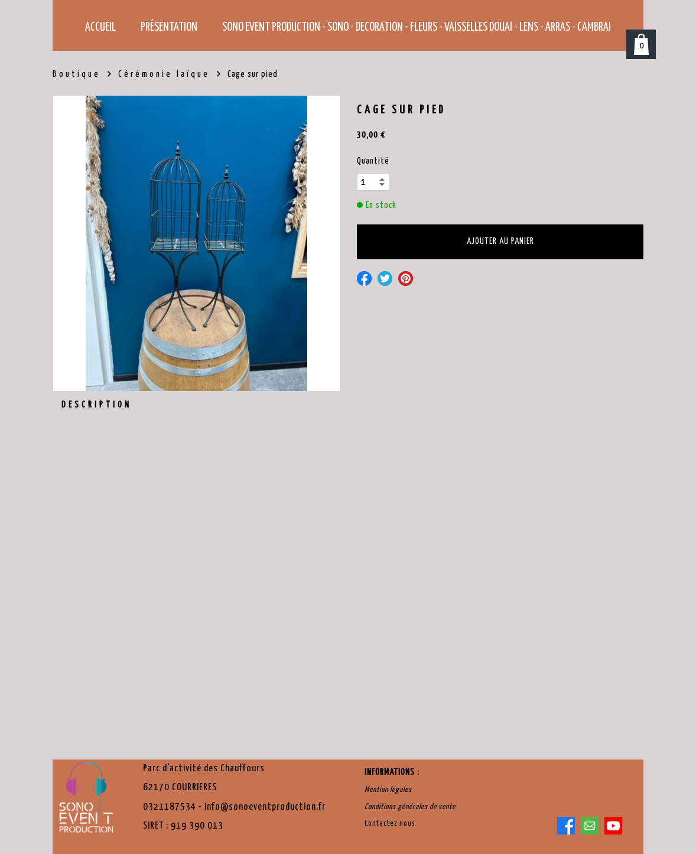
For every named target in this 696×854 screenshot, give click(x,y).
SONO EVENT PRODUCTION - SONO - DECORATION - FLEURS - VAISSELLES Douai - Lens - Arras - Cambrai (416, 27)
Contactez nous (390, 823)
